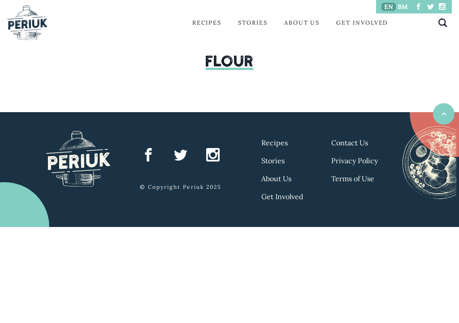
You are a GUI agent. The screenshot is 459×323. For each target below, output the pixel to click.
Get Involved (362, 22)
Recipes (206, 22)
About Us (302, 22)
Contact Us (349, 142)
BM (403, 7)
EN (388, 7)
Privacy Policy (354, 160)
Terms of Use (352, 178)
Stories (252, 22)
